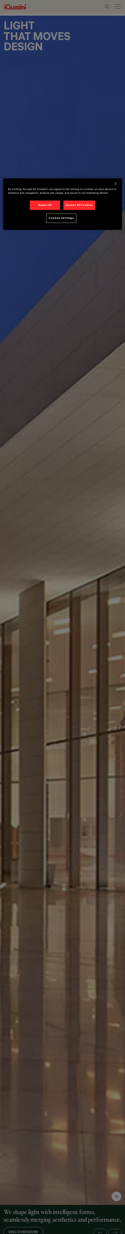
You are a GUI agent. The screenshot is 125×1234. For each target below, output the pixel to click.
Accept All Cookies (79, 205)
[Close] (116, 184)
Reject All (45, 205)
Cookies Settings (61, 218)
